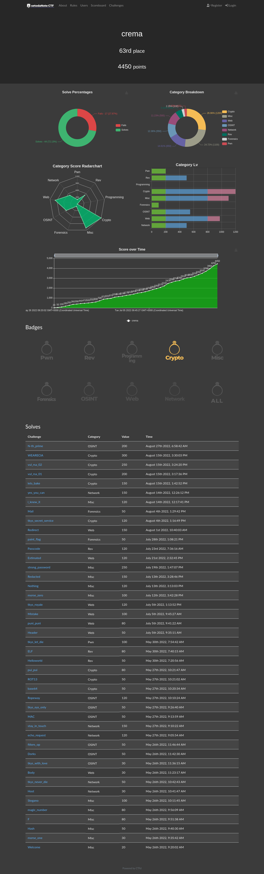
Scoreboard (98, 5)
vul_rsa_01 (35, 474)
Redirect (33, 530)
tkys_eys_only (37, 707)
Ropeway (34, 698)
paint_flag (34, 539)
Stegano (33, 800)
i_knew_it (34, 502)
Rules (73, 5)
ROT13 (32, 679)
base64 (32, 688)
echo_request (37, 735)
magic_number (37, 810)
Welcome (34, 847)
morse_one (35, 838)
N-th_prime (35, 446)
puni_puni (34, 623)
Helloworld (35, 660)
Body (31, 772)
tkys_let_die (36, 642)
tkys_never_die (38, 782)
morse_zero (35, 595)
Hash (31, 828)
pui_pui (32, 670)
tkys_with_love (38, 763)
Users (84, 5)
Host (31, 791)
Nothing (33, 586)
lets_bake (34, 483)
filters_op (34, 744)
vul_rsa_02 (35, 464)
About (63, 5)
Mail (30, 511)
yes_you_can (36, 492)
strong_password (39, 567)
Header (33, 632)
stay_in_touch (37, 726)
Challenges (116, 5)
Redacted (34, 576)
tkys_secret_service (40, 520)
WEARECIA (35, 455)
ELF (30, 651)
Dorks (32, 754)
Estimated (34, 558)
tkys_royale (35, 604)
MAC (31, 716)
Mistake (33, 614)
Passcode (34, 548)
